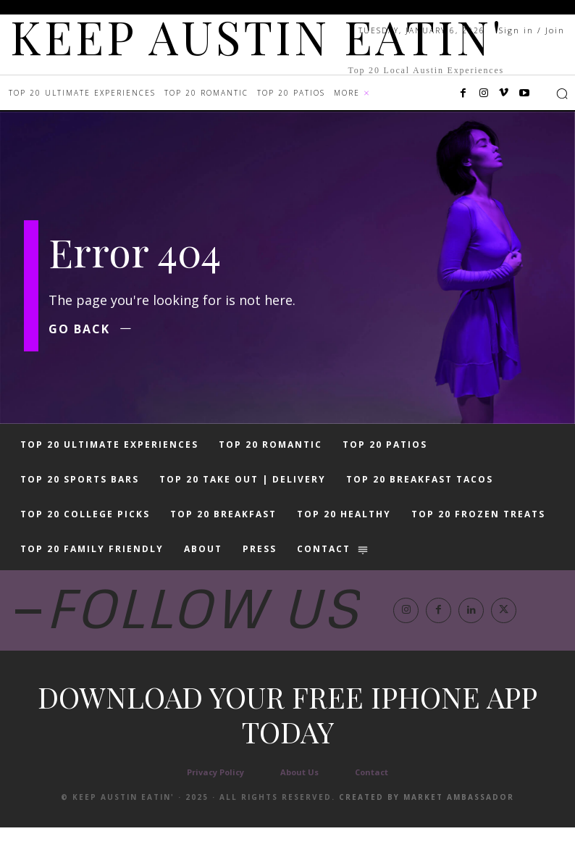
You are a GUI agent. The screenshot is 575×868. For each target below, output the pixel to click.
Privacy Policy (215, 812)
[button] (562, 93)
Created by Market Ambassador (426, 837)
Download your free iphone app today (287, 754)
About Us (299, 812)
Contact (371, 812)
